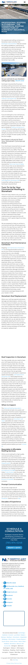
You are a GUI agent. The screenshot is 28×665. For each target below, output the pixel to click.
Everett (11, 635)
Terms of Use (18, 663)
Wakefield (23, 637)
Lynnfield (17, 635)
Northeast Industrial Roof (9, 43)
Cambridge (21, 633)
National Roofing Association (12, 408)
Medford (6, 643)
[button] (24, 2)
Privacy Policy (10, 663)
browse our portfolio (7, 479)
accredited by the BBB (8, 470)
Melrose (3, 637)
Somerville (7, 646)
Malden (23, 635)
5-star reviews (9, 472)
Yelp (19, 498)
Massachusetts (5, 463)
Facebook (4, 498)
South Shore (5, 641)
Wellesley (4, 639)
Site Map (15, 660)
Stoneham (16, 637)
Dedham (5, 635)
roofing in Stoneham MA (8, 98)
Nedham (9, 637)
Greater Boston (21, 639)
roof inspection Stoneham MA (10, 180)
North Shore (14, 641)
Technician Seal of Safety (16, 164)
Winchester (11, 639)
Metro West (22, 641)
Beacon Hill (20, 643)
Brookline (13, 643)
